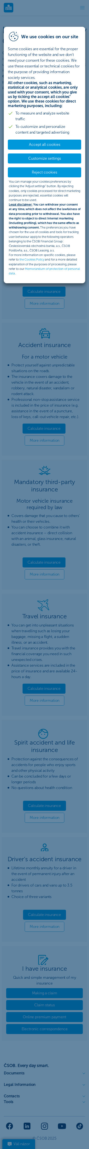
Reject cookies (44, 172)
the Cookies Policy (31, 259)
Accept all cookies (44, 144)
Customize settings (44, 158)
